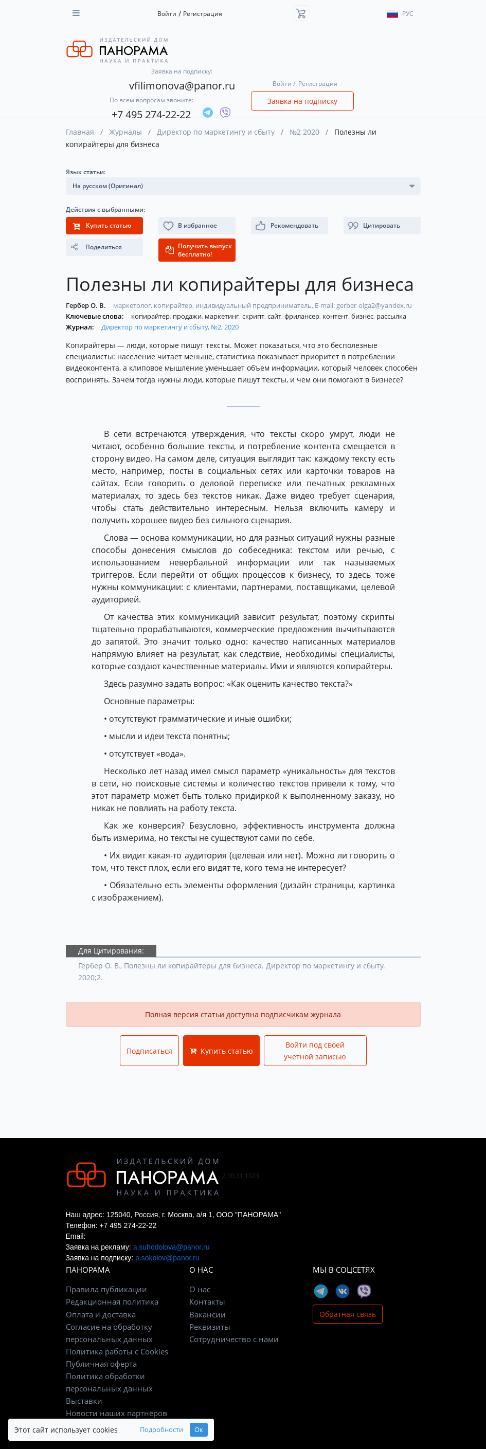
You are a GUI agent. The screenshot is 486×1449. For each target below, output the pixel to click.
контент (336, 316)
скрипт (254, 316)
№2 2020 (304, 132)
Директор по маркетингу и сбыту (216, 132)
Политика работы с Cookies (117, 1351)
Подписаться (149, 1051)
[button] (382, 225)
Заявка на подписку (302, 101)
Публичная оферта (101, 1364)
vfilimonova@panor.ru (182, 86)
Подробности (161, 1429)
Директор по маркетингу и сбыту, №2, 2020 (170, 327)
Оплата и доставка (101, 1314)
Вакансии (207, 1314)
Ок (198, 1429)
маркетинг (223, 316)
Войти (166, 13)
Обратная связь (347, 1314)
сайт (275, 316)
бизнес (363, 316)
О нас (199, 1289)
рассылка (391, 316)
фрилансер (302, 316)
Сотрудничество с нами (234, 1339)
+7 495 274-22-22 (151, 114)
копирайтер (151, 316)
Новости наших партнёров (116, 1413)
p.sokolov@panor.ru (167, 1258)
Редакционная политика (112, 1301)
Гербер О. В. (86, 305)
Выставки (84, 1401)
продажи (188, 316)
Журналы (125, 132)
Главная (80, 132)
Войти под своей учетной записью (315, 1050)
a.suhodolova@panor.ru (171, 1247)
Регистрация (202, 13)
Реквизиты (209, 1327)
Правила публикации (106, 1289)
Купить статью (221, 1051)
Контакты (207, 1301)
